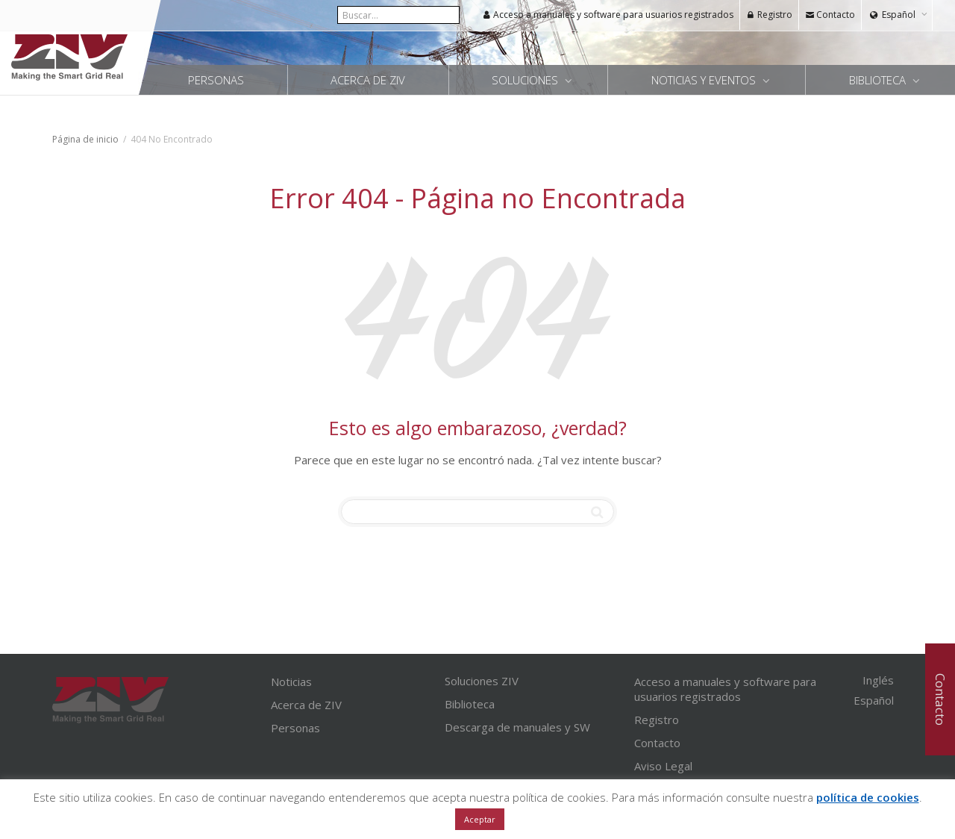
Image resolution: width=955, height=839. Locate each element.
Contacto (830, 14)
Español (899, 14)
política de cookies (867, 797)
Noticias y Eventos (705, 79)
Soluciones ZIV (482, 680)
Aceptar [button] (479, 819)
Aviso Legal (663, 765)
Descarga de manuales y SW (517, 727)
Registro (769, 14)
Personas (216, 79)
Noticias (291, 681)
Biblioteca (879, 79)
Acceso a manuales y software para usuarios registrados (607, 14)
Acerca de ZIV (368, 79)
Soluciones (526, 79)
